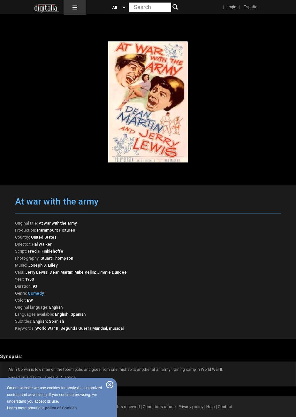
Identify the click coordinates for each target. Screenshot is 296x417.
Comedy (36, 293)
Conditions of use (160, 406)
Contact (225, 406)
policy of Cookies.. (62, 408)
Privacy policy (190, 406)
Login (231, 7)
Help (210, 406)
